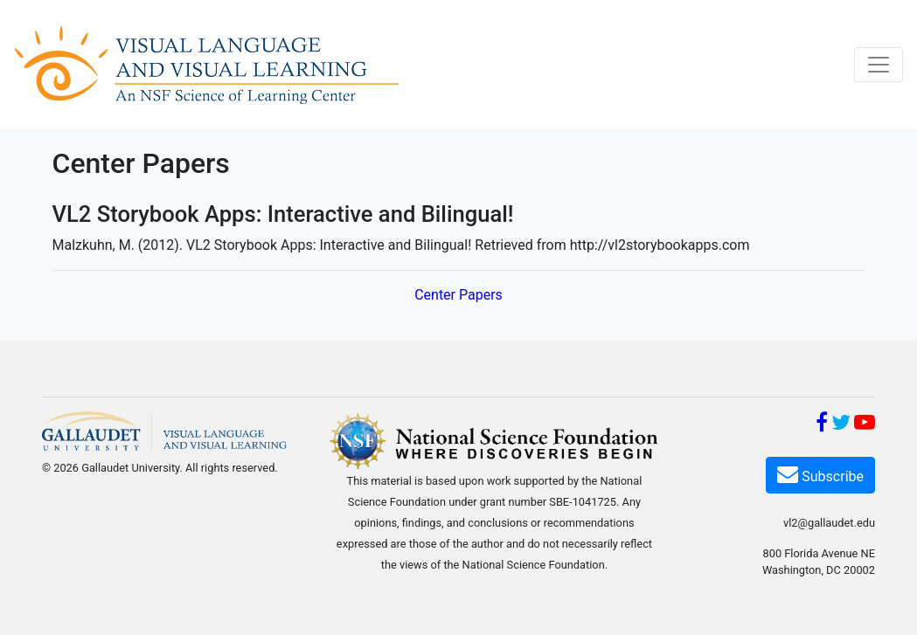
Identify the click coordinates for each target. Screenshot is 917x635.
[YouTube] (864, 425)
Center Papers (458, 294)
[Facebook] (822, 425)
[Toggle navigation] (878, 64)
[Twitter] (841, 425)
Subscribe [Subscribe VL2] (820, 474)
